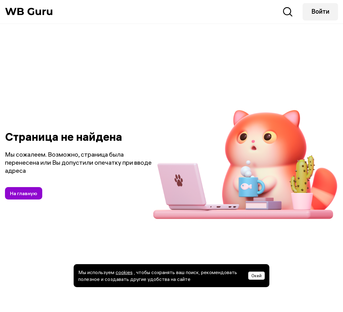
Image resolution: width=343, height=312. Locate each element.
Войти (320, 11)
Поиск (288, 12)
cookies (124, 272)
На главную (23, 193)
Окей (256, 275)
